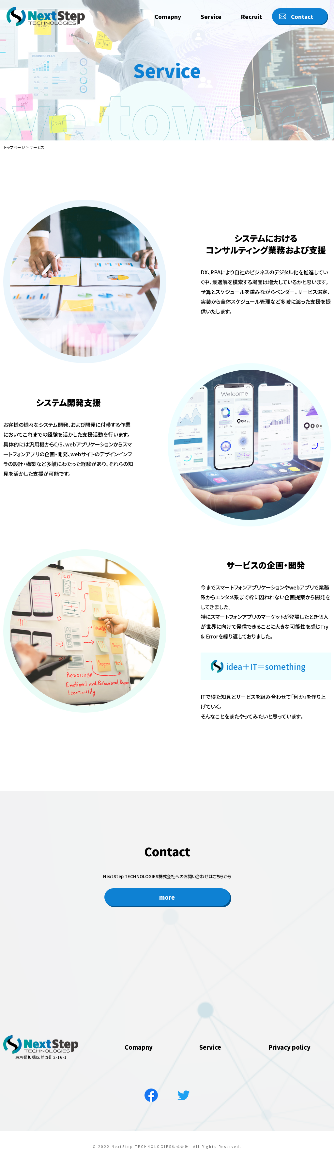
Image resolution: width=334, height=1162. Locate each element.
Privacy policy (289, 1077)
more (167, 907)
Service (211, 14)
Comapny (168, 14)
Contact (302, 14)
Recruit (251, 14)
